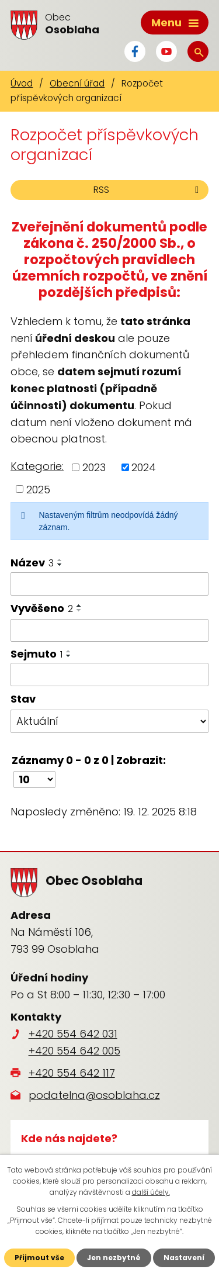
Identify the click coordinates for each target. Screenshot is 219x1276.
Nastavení (184, 1258)
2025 (38, 489)
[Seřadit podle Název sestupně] (60, 564)
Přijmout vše (39, 1258)
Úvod (22, 83)
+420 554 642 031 (73, 1033)
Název (32, 562)
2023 (94, 467)
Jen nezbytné (114, 1258)
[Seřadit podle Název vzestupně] (60, 560)
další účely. (151, 1192)
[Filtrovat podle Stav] (109, 721)
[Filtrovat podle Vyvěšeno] (109, 630)
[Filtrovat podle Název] (109, 584)
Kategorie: (37, 466)
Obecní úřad (77, 83)
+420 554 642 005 (74, 1050)
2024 (143, 467)
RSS (148, 189)
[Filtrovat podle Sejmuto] (109, 674)
